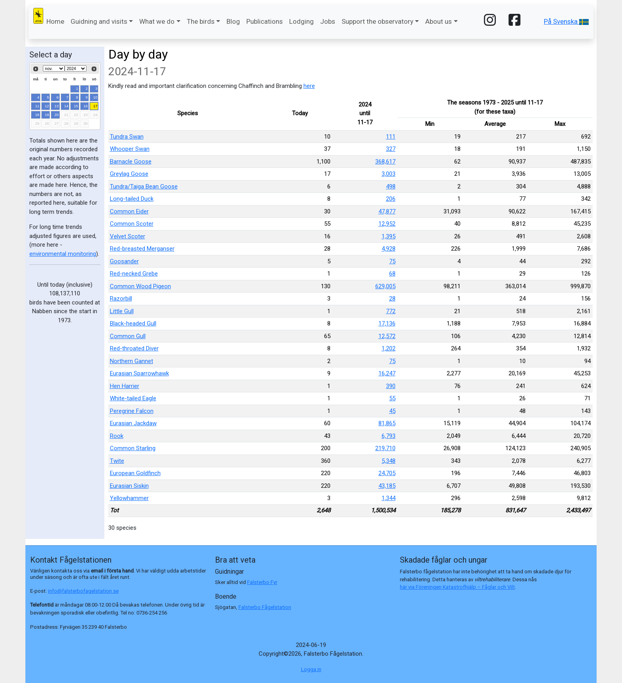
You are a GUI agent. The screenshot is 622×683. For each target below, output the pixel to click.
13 (56, 106)
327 (390, 148)
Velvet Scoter (127, 236)
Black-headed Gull (133, 323)
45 (392, 411)
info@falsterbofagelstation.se (83, 591)
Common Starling (133, 448)
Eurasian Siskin (129, 485)
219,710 (385, 448)
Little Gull (122, 311)
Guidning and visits (99, 21)
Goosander (124, 261)
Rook (116, 435)
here (309, 85)
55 (392, 398)
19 (47, 114)
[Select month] (54, 68)
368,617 (385, 161)
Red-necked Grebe (134, 273)
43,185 (386, 485)
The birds (201, 21)
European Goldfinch (135, 473)
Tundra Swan (127, 136)
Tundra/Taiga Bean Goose (144, 186)
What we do (157, 21)
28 (392, 298)
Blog (233, 21)
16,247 (386, 373)
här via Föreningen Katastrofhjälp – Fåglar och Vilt (457, 587)
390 (390, 386)
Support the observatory (377, 21)
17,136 (386, 323)
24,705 (386, 473)
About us (438, 21)
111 (390, 136)
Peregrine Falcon (132, 411)
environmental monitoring (62, 253)
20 (56, 114)
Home (55, 21)
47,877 (386, 211)
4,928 (388, 248)
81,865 (386, 423)
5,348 (388, 460)
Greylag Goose (129, 173)
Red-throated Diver (134, 348)
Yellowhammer (129, 498)
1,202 (388, 348)
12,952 (386, 223)
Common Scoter (132, 223)
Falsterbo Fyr (262, 582)
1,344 (388, 498)
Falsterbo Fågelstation (264, 607)
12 (47, 106)
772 (390, 311)
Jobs (327, 21)
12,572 (386, 336)
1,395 (388, 236)
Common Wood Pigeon (140, 286)
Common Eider (129, 211)
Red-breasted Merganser (142, 248)
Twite (117, 460)
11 (37, 106)
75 (392, 261)
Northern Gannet (131, 361)
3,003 (388, 173)
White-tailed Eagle (133, 398)
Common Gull (128, 336)
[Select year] (75, 68)
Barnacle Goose (131, 161)
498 (390, 186)
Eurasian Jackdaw (133, 423)
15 (76, 106)
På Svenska (566, 21)
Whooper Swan (130, 148)
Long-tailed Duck (132, 198)
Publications (264, 21)
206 (390, 198)
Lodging (301, 21)
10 (95, 97)
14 (66, 106)
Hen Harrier (124, 386)
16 (86, 106)
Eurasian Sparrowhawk (139, 373)
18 (37, 114)
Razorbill (121, 298)
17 (95, 106)
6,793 (388, 435)
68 (392, 273)
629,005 (385, 286)
